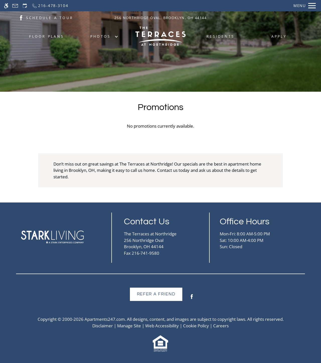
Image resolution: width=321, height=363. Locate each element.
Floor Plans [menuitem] (46, 36)
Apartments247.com (105, 319)
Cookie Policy (196, 326)
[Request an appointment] (25, 5)
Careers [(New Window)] (221, 326)
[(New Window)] (21, 17)
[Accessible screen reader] (6, 5)
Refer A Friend (156, 294)
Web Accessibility (162, 326)
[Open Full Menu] (304, 5)
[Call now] (50, 5)
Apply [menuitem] (279, 36)
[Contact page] (15, 5)
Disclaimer (102, 326)
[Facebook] (191, 298)
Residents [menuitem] (220, 36)
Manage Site (129, 326)
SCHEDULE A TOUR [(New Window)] (49, 17)
